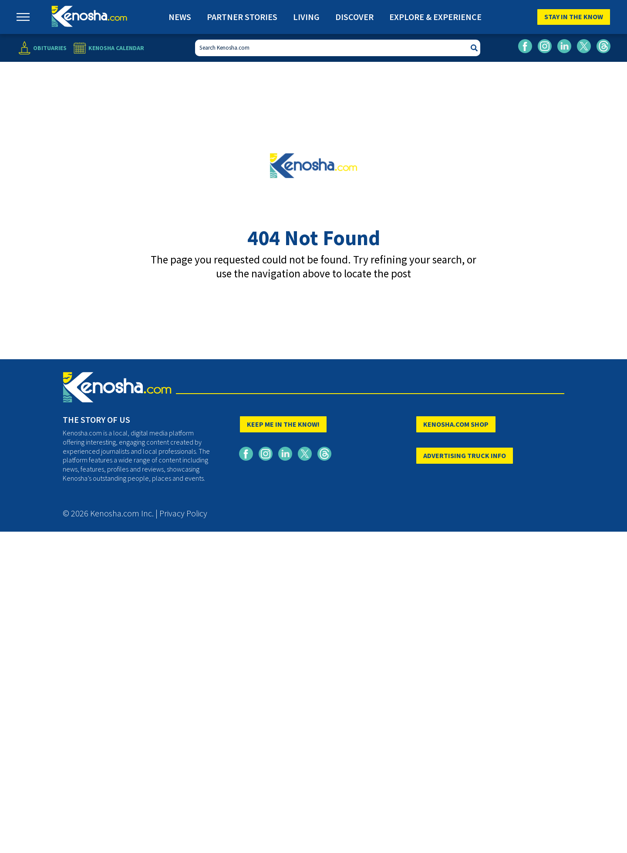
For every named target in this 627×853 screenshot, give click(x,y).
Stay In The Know (573, 16)
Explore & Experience (435, 16)
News (180, 16)
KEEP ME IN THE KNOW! (283, 424)
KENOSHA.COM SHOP (456, 424)
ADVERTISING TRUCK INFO (464, 455)
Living (306, 16)
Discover (354, 16)
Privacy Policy (183, 513)
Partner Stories (242, 16)
